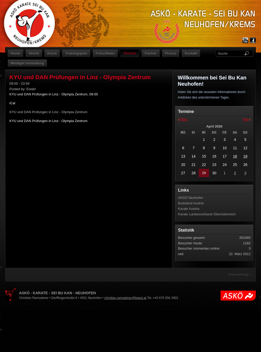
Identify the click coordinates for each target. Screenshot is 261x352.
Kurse (52, 53)
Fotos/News (105, 53)
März (184, 119)
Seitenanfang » (239, 274)
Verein (34, 53)
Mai (245, 119)
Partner (151, 53)
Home (15, 53)
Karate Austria (188, 209)
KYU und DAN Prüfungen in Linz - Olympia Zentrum (48, 121)
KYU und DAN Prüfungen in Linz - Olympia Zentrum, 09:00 (53, 94)
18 (235, 156)
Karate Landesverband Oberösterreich (207, 214)
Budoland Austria (191, 203)
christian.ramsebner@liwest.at (125, 298)
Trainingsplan (76, 53)
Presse (171, 53)
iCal (12, 103)
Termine (129, 53)
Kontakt (191, 53)
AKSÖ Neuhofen (190, 198)
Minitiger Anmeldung (27, 63)
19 (245, 156)
